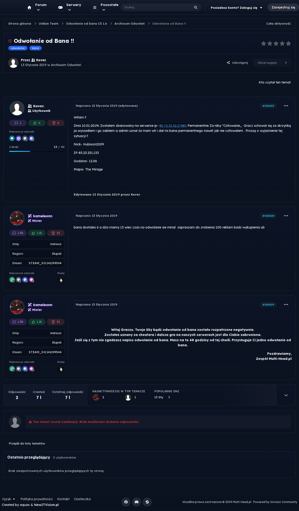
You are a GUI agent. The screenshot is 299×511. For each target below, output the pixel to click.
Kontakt (63, 499)
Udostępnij (237, 62)
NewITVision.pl (46, 505)
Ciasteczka (82, 499)
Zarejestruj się (283, 7)
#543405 (268, 105)
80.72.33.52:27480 (173, 126)
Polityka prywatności (37, 499)
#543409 (268, 304)
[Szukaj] (151, 7)
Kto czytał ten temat (275, 82)
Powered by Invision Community (275, 502)
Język (9, 499)
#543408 (268, 215)
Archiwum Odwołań (66, 65)
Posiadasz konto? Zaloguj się (237, 7)
